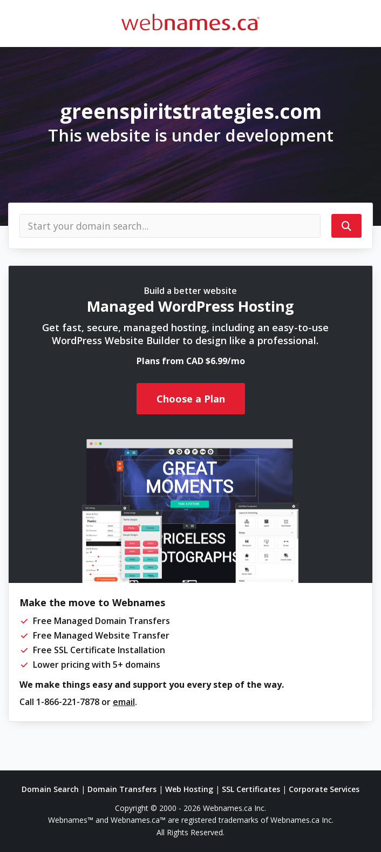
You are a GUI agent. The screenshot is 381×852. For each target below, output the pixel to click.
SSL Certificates (251, 789)
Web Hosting (189, 789)
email (124, 702)
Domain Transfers (122, 789)
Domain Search (50, 789)
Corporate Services (324, 789)
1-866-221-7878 (67, 702)
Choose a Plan (191, 398)
